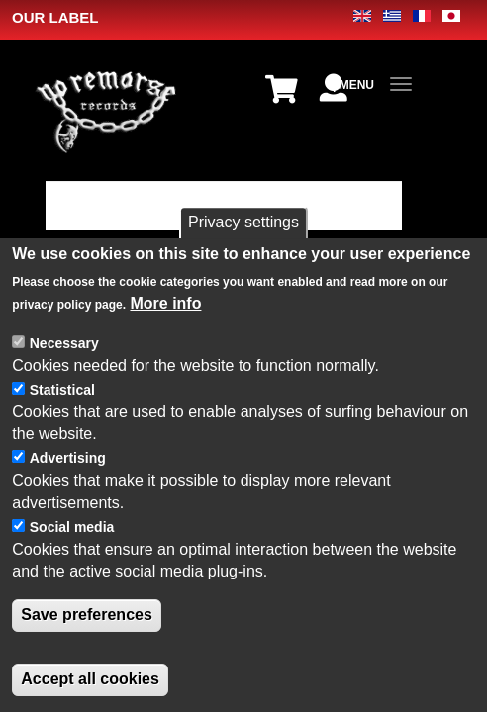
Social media (72, 527)
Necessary (64, 343)
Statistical (62, 390)
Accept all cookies (90, 678)
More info (165, 303)
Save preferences (86, 614)
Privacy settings (243, 222)
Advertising (68, 458)
